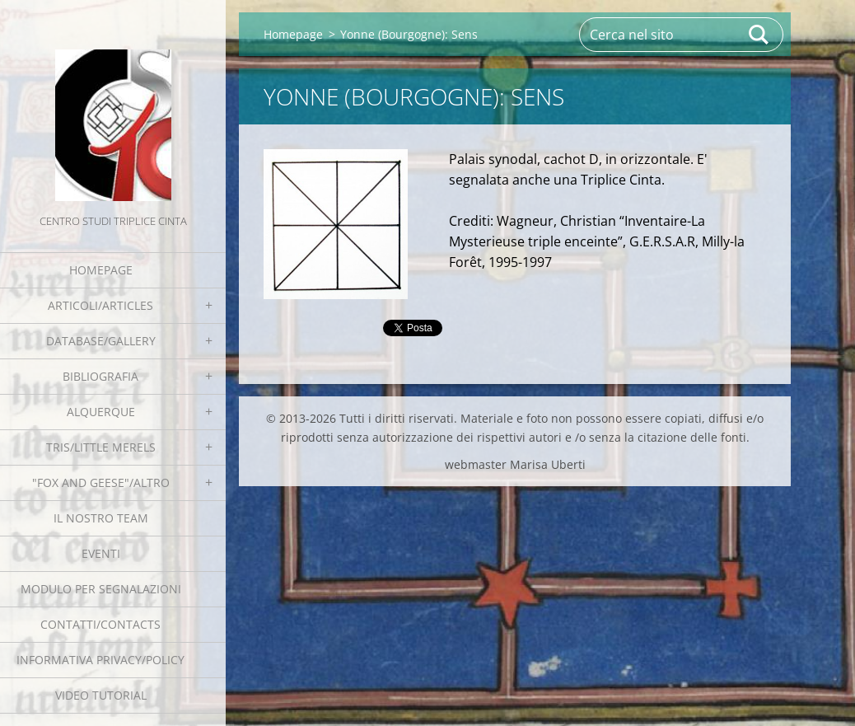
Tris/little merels (101, 447)
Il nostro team (101, 518)
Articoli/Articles (100, 305)
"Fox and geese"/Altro (101, 482)
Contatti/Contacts (100, 624)
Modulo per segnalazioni (101, 589)
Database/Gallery (101, 341)
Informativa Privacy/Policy (100, 659)
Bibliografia (100, 376)
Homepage (101, 270)
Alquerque (101, 411)
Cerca (759, 34)
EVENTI (101, 553)
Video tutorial (101, 695)
